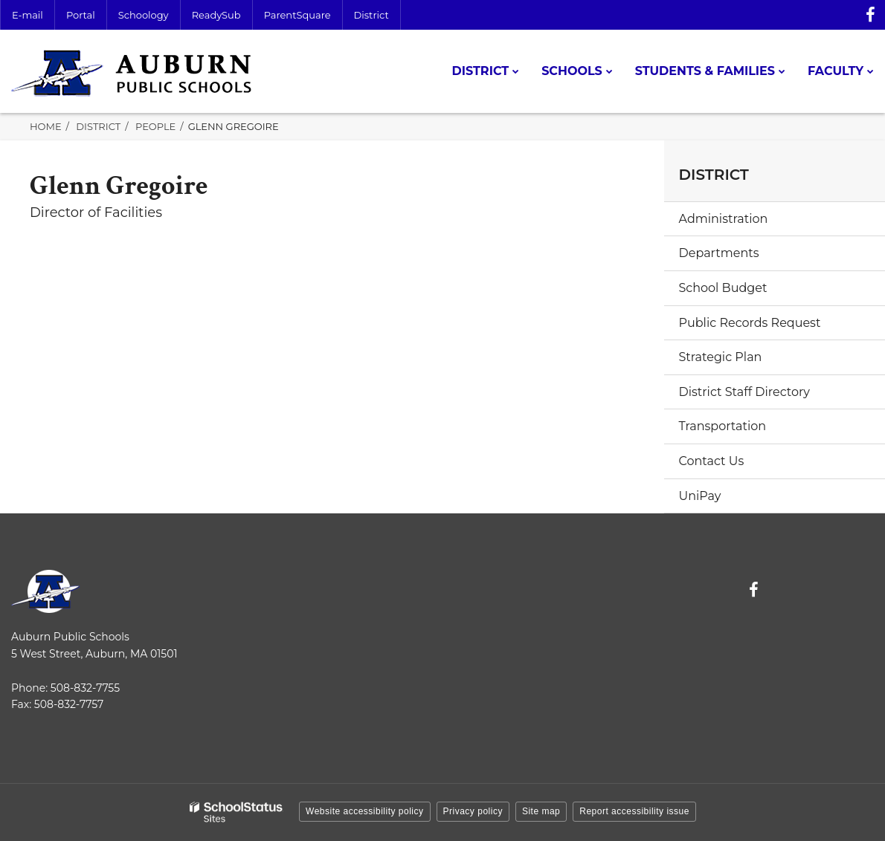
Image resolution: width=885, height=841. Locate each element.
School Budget (723, 288)
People (155, 126)
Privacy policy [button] (473, 811)
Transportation (723, 426)
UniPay (700, 496)
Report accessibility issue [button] (634, 811)
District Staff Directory (744, 392)
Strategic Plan (720, 357)
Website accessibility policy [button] (365, 811)
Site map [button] (541, 811)
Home (46, 126)
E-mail (27, 15)
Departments (719, 253)
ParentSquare (297, 15)
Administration (723, 219)
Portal (80, 15)
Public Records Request (750, 323)
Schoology (143, 15)
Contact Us (711, 461)
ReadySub (216, 15)
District (371, 15)
